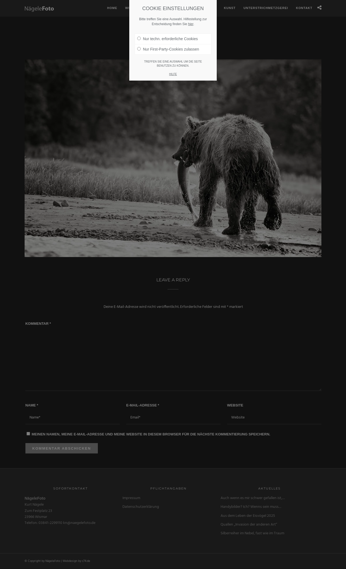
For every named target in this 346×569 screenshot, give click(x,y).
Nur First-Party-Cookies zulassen (168, 49)
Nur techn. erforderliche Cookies (167, 39)
